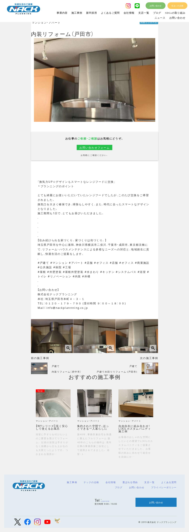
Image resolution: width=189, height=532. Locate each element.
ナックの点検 (91, 482)
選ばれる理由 (130, 482)
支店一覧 (149, 482)
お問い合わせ (136, 487)
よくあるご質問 (110, 13)
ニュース (160, 18)
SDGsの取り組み (175, 13)
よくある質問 (168, 482)
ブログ (118, 487)
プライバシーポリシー (164, 487)
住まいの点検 (177, 5)
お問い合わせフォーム (94, 147)
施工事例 (72, 482)
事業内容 (62, 13)
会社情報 (111, 482)
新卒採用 (91, 13)
